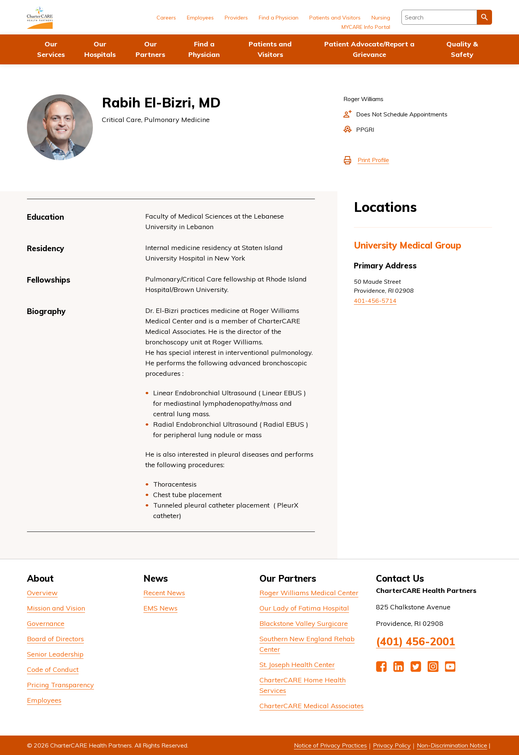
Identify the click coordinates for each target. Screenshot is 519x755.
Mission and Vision (56, 608)
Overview (42, 592)
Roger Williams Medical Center (309, 592)
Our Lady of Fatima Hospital (304, 608)
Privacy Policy (392, 745)
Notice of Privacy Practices (330, 745)
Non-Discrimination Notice (452, 745)
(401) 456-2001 (415, 641)
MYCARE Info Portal (366, 27)
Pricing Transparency (60, 685)
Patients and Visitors (270, 49)
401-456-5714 (375, 300)
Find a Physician (204, 49)
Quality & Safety (462, 49)
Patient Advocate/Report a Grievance (369, 49)
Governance (45, 623)
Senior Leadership (55, 654)
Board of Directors (55, 638)
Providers (236, 17)
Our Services (51, 49)
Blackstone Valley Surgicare (304, 623)
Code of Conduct (53, 669)
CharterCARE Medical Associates (312, 705)
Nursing (380, 17)
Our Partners (150, 49)
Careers (166, 17)
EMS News (160, 608)
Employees (200, 17)
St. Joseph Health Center (297, 664)
